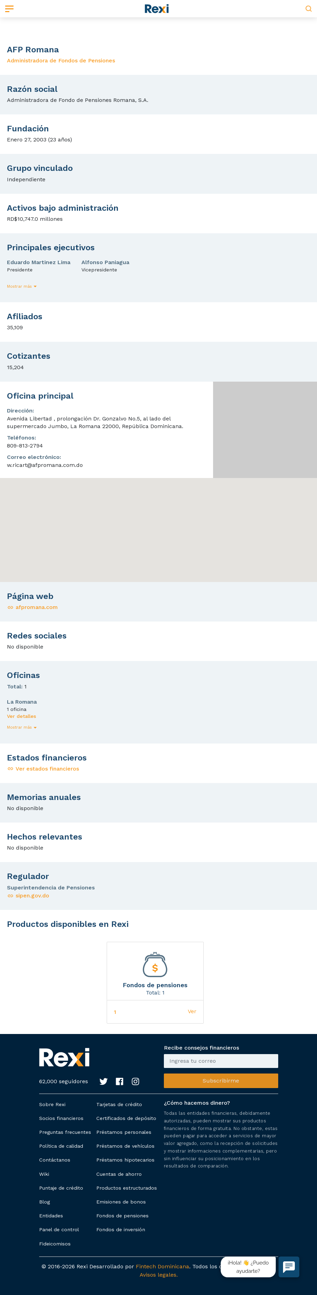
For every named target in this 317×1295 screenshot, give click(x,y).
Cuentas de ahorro (119, 1174)
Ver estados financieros (43, 768)
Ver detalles (21, 716)
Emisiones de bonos (121, 1202)
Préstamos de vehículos (125, 1146)
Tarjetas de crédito (119, 1104)
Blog (44, 1202)
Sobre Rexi (52, 1104)
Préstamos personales (123, 1132)
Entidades (51, 1215)
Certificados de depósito (126, 1118)
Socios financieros (61, 1118)
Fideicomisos (55, 1243)
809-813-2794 (25, 445)
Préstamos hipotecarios (125, 1160)
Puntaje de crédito (61, 1188)
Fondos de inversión (120, 1229)
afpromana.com (32, 607)
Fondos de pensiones (122, 1215)
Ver (192, 1011)
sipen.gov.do (28, 895)
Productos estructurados (126, 1188)
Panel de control (59, 1229)
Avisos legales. (159, 1274)
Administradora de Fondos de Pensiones (61, 60)
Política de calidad (61, 1146)
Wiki (44, 1174)
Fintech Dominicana (162, 1266)
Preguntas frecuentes (65, 1132)
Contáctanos (54, 1160)
